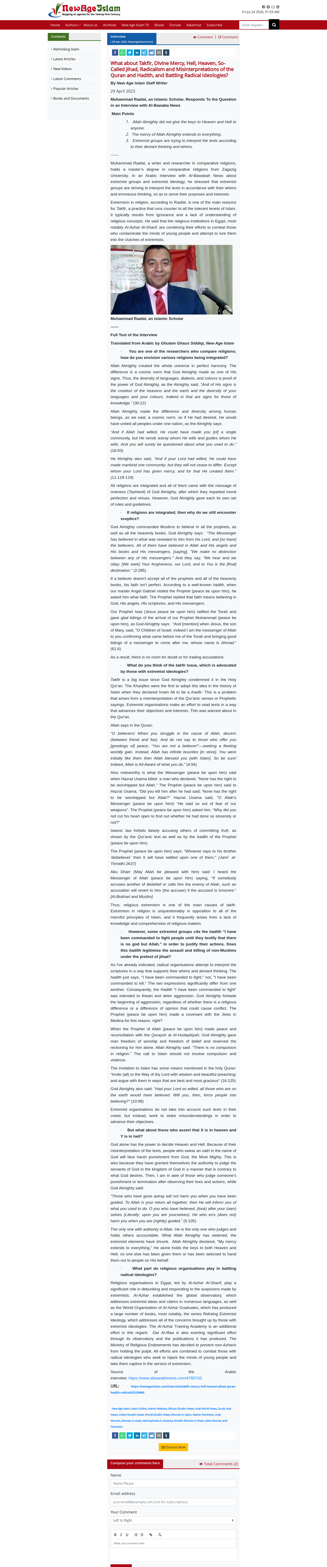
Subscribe (214, 25)
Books (159, 25)
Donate (175, 25)
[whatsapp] (122, 52)
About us (90, 25)
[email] (159, 52)
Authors (71, 25)
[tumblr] (166, 52)
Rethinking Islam (66, 49)
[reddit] (151, 52)
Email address (123, 1493)
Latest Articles (64, 59)
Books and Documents (71, 98)
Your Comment (124, 1511)
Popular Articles (65, 88)
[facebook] (115, 52)
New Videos (62, 68)
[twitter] (130, 52)
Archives (109, 25)
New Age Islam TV (135, 25)
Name (116, 1475)
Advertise (193, 25)
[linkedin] (137, 52)
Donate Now (173, 1447)
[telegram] (144, 52)
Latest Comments (67, 78)
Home (55, 25)
